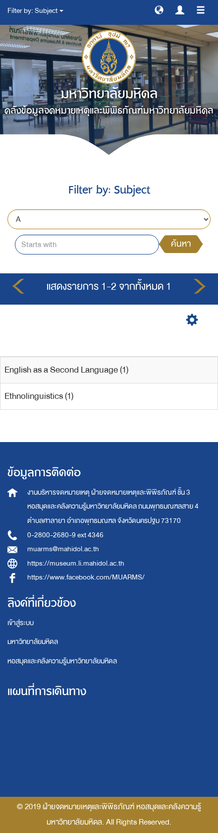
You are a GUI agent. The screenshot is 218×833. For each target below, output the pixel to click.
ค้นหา (181, 244)
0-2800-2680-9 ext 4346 (65, 535)
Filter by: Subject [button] (35, 10)
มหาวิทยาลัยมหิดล (32, 642)
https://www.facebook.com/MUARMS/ (86, 577)
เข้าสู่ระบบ (20, 623)
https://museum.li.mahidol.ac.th (75, 563)
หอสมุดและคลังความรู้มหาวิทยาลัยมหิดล (62, 661)
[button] (159, 9)
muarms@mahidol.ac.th (63, 549)
